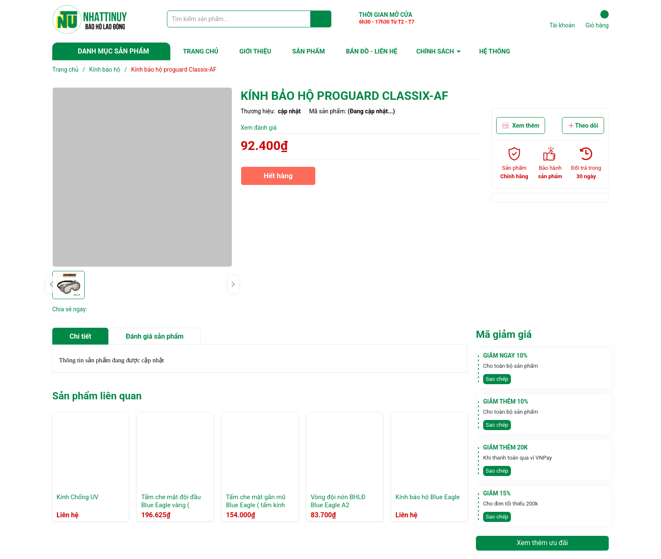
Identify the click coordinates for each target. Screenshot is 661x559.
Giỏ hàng (597, 19)
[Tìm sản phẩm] (249, 19)
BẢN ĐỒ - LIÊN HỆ (372, 51)
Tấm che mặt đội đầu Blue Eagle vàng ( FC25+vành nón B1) (171, 505)
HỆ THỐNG (494, 51)
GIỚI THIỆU (255, 51)
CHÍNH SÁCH (435, 51)
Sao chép (497, 379)
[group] (142, 177)
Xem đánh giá (259, 127)
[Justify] (321, 19)
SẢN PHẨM (308, 51)
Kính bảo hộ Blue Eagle (427, 497)
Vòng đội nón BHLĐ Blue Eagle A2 (338, 501)
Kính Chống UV (77, 497)
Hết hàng (278, 178)
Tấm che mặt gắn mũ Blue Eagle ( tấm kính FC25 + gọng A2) (255, 505)
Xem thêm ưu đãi (542, 543)
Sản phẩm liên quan (97, 396)
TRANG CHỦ (200, 51)
